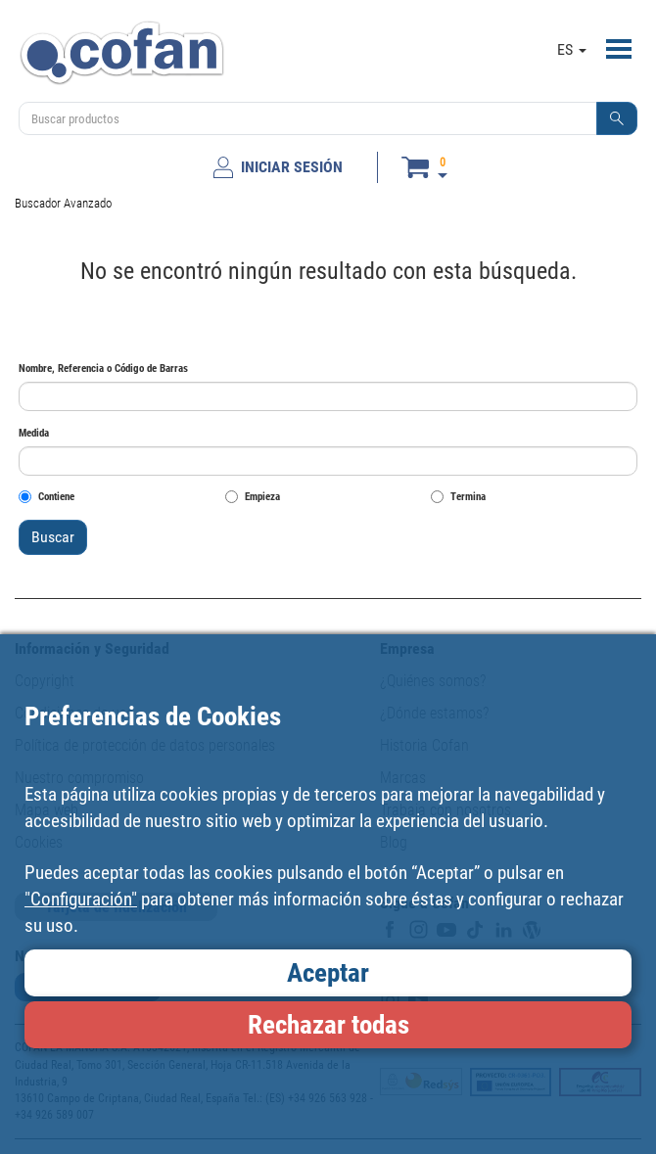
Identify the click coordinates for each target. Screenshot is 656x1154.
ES (571, 49)
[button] (616, 118)
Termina (458, 496)
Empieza (252, 496)
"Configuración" (80, 899)
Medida (34, 433)
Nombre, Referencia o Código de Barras (103, 368)
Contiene (46, 496)
